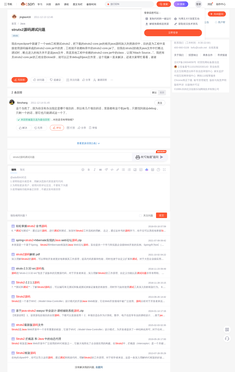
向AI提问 (216, 14)
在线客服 (213, 47)
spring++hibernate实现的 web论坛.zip (49, 240)
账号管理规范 (201, 80)
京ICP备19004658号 (185, 62)
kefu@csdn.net (199, 47)
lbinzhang (22, 102)
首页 (14, 23)
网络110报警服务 (206, 75)
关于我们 (179, 55)
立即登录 (173, 32)
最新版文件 (30, 324)
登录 (198, 4)
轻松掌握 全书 (31, 226)
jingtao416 (25, 17)
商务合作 (208, 55)
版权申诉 (179, 84)
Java (22, 23)
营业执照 (214, 66)
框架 (26, 352)
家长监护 (219, 71)
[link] (14, 23)
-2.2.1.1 (28, 282)
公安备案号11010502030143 (193, 66)
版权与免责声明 (218, 80)
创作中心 (221, 4)
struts (15, 35)
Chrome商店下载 (183, 80)
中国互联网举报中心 (185, 75)
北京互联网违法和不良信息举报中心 (193, 71)
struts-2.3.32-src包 (30, 268)
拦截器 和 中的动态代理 (38, 338)
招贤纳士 (193, 55)
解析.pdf (28, 254)
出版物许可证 (192, 84)
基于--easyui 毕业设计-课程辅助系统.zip (50, 310)
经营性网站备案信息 (208, 62)
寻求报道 (222, 55)
